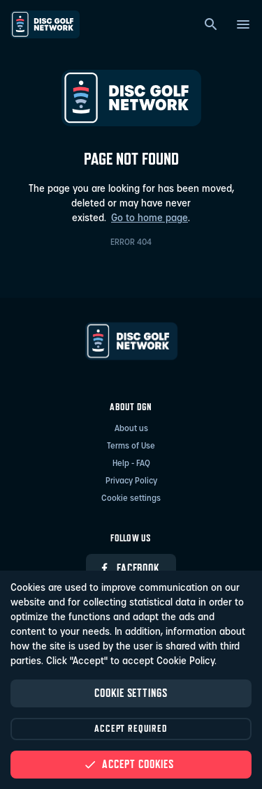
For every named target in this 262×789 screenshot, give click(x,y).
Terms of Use (131, 446)
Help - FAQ (131, 464)
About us (131, 429)
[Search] (211, 24)
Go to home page (149, 218)
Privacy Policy (131, 481)
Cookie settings (131, 499)
